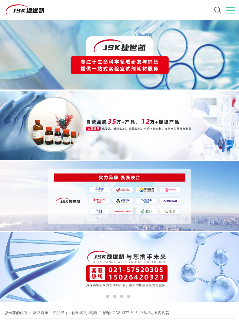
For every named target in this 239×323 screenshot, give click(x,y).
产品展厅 (60, 313)
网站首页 (41, 313)
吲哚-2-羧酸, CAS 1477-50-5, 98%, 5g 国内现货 (129, 313)
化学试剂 (79, 313)
